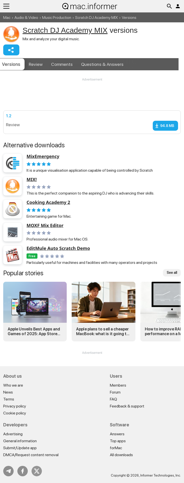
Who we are (13, 385)
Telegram (8, 471)
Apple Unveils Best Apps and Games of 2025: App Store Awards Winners (34, 331)
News (8, 392)
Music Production (56, 17)
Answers (102, 64)
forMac (116, 447)
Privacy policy (14, 406)
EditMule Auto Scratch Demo (58, 248)
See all (172, 273)
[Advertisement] (92, 96)
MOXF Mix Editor (45, 225)
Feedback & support (127, 406)
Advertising (13, 434)
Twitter (36, 471)
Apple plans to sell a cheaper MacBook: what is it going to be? (102, 331)
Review (36, 64)
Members (118, 385)
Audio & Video (26, 17)
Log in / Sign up (178, 6)
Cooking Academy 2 (48, 202)
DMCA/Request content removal (31, 454)
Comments (62, 64)
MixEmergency (43, 156)
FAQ (113, 399)
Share (11, 49)
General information (20, 441)
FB (22, 471)
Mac (6, 17)
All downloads (121, 454)
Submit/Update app (20, 447)
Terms (8, 399)
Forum (115, 392)
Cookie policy (14, 413)
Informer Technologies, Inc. (160, 475)
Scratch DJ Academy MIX (96, 17)
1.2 (8, 116)
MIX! (32, 179)
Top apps (118, 441)
